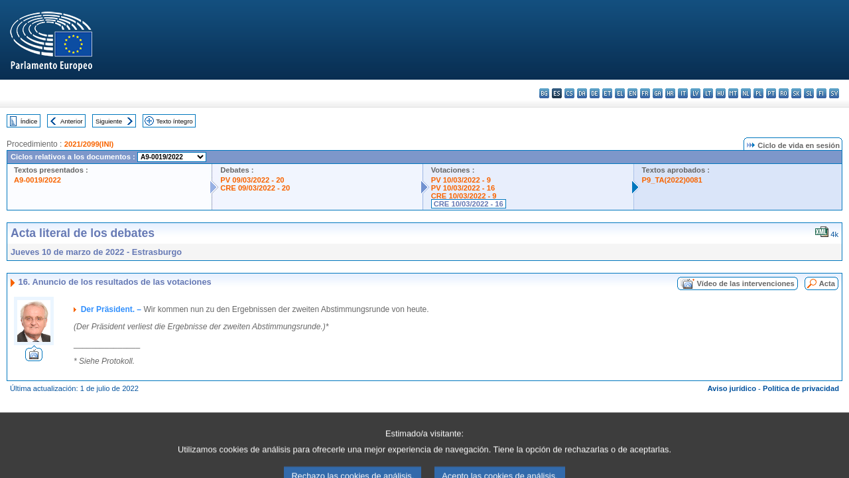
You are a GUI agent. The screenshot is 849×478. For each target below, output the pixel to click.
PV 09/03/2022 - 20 (252, 180)
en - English (632, 93)
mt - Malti (733, 93)
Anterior (71, 121)
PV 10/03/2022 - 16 (463, 188)
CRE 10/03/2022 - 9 (464, 196)
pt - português (771, 93)
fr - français (645, 93)
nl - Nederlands (746, 93)
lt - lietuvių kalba (708, 93)
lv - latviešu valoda (695, 93)
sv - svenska (834, 93)
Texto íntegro (174, 121)
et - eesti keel (607, 93)
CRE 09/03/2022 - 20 (255, 188)
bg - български (544, 93)
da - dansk (582, 93)
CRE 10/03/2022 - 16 (468, 204)
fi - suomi (821, 93)
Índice (29, 121)
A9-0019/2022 (37, 180)
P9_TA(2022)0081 (672, 180)
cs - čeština (569, 93)
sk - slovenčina (796, 93)
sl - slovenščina (809, 93)
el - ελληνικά (620, 93)
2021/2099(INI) (89, 144)
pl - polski (758, 93)
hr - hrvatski (670, 93)
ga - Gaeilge (658, 93)
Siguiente (109, 121)
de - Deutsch (595, 93)
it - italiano (683, 93)
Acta (827, 283)
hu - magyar (721, 93)
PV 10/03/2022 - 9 (461, 180)
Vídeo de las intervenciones (745, 283)
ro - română (784, 93)
